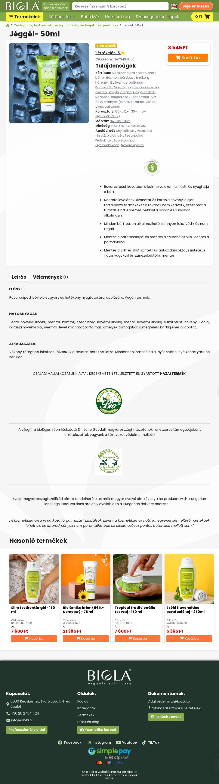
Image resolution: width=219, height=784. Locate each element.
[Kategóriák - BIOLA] (8, 25)
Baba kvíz (90, 16)
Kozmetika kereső (98, 729)
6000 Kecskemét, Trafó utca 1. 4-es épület (40, 704)
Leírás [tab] (19, 277)
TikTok (150, 742)
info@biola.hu (22, 720)
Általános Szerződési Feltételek (174, 708)
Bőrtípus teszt (62, 16)
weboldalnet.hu (109, 772)
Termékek (86, 715)
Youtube (126, 742)
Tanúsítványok (166, 716)
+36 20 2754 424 (25, 713)
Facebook (69, 742)
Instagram (99, 742)
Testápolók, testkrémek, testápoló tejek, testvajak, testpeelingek (66, 25)
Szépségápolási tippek (157, 16)
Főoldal (83, 701)
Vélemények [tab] (50, 277)
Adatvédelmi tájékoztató (169, 701)
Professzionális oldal (27, 729)
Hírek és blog (117, 16)
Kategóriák (86, 708)
